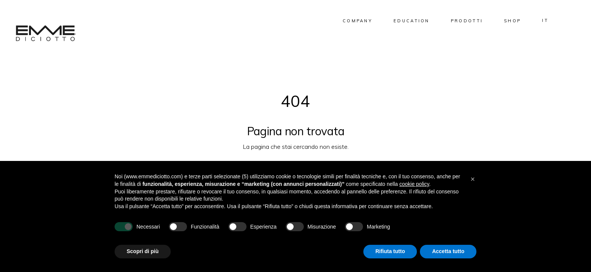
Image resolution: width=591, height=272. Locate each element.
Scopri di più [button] (143, 251)
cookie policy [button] (414, 184)
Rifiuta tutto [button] (390, 251)
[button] (473, 179)
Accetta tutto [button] (448, 251)
